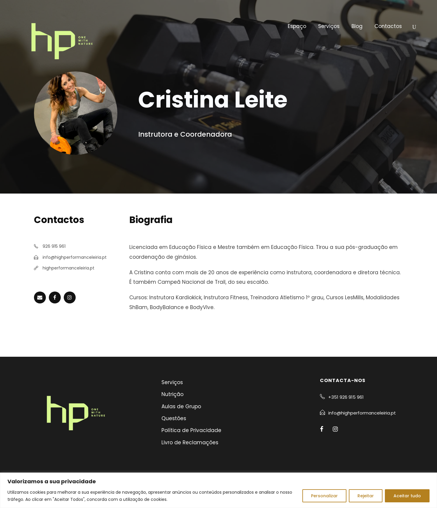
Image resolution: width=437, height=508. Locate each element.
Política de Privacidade (191, 430)
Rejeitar (365, 496)
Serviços (329, 26)
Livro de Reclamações (189, 442)
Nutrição (172, 394)
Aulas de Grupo (181, 406)
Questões (173, 418)
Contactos (388, 26)
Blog (357, 26)
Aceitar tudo (407, 496)
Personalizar (324, 496)
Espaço (297, 26)
